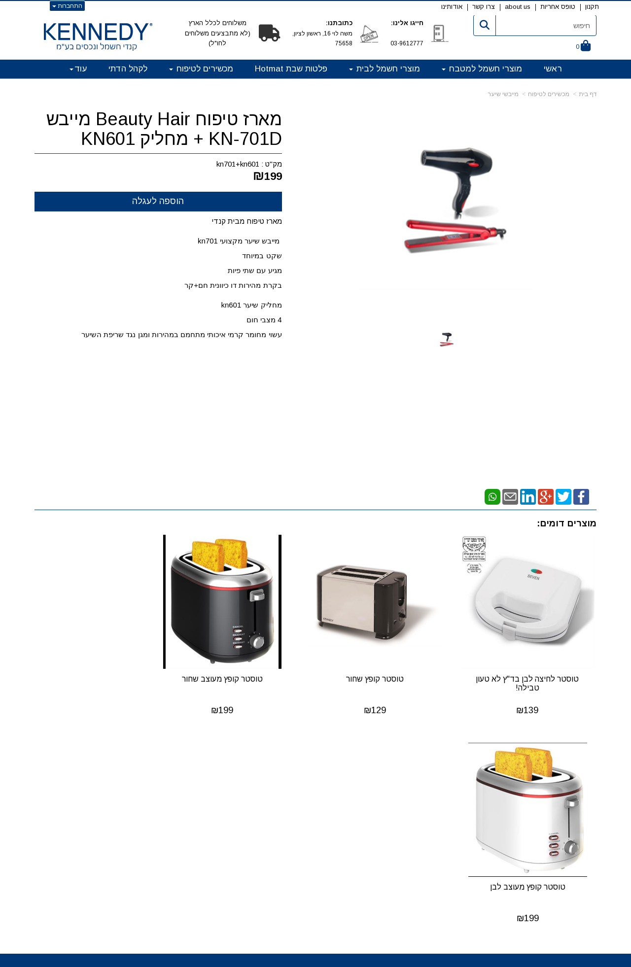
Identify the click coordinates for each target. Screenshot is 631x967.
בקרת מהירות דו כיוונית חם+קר (232, 285)
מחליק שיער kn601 (251, 305)
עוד (78, 68)
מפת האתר (568, 758)
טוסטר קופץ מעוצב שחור (243, 670)
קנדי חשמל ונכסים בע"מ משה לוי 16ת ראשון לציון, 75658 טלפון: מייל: (162, 791)
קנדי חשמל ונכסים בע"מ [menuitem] (557, 769)
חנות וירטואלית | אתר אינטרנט (252, 958)
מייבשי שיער (503, 94)
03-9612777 (406, 43)
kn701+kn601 (237, 164)
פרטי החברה (179, 758)
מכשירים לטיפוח (548, 94)
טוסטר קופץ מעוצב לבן (99, 670)
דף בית (587, 94)
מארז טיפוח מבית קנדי (246, 221)
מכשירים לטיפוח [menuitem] (201, 68)
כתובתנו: (339, 23)
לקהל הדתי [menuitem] (127, 68)
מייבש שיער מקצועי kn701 (240, 241)
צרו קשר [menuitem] (483, 6)
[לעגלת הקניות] (583, 46)
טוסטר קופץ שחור (388, 670)
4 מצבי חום (264, 319)
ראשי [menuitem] (553, 68)
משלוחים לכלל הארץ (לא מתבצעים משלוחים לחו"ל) (217, 33)
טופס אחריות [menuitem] (557, 6)
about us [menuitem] (517, 6)
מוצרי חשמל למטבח (372, 772)
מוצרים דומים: (566, 523)
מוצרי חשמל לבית (376, 785)
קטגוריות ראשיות (361, 758)
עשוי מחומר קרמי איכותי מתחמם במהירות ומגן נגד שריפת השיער (180, 334)
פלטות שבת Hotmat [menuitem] (291, 68)
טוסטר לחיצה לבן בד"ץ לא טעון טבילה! (531, 674)
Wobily (347, 958)
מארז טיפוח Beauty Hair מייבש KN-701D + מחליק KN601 (164, 128)
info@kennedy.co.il (164, 810)
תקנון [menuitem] (592, 6)
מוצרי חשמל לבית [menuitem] (384, 68)
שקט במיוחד (260, 255)
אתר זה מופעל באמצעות (315, 958)
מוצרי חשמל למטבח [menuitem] (482, 68)
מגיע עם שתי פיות (254, 270)
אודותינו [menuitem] (451, 6)
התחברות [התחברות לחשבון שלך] (67, 5)
